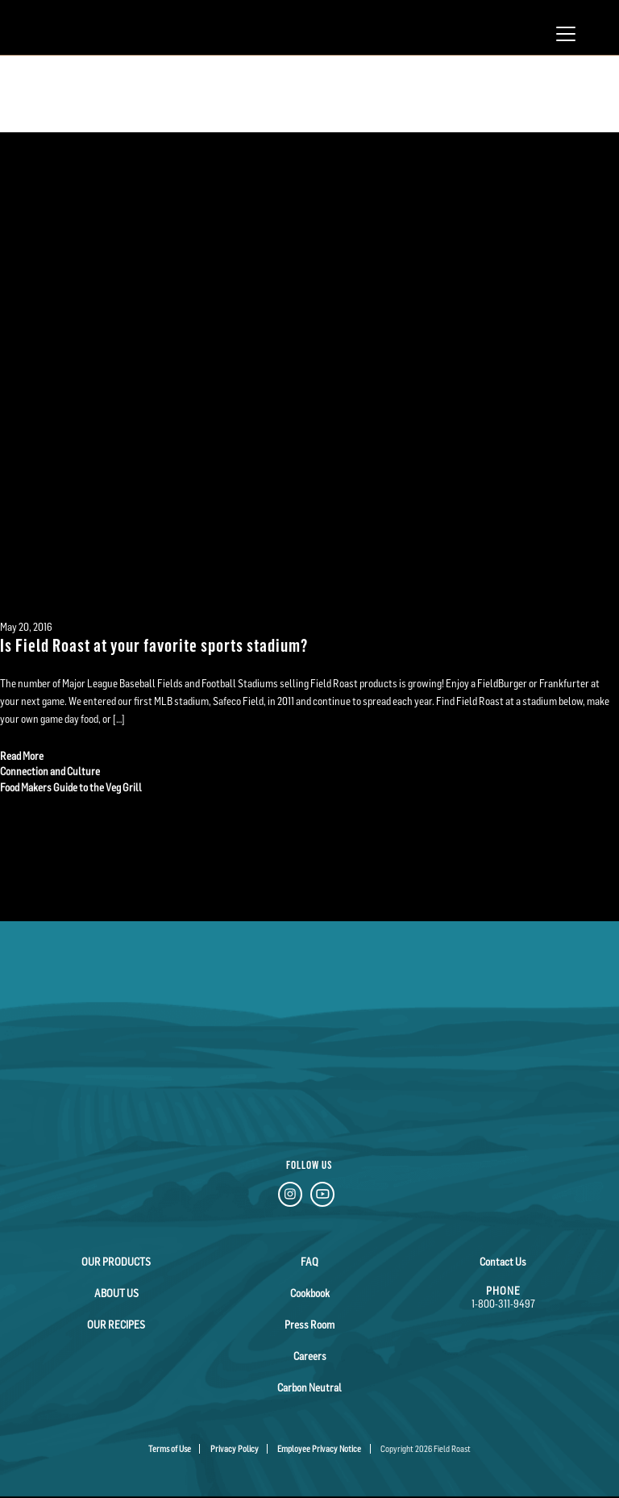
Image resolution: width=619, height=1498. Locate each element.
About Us (116, 1293)
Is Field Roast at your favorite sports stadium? (154, 644)
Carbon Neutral (309, 1387)
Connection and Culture (50, 771)
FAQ (309, 1261)
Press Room (309, 1324)
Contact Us (503, 1261)
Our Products (116, 1261)
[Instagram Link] (290, 1196)
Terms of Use (169, 1449)
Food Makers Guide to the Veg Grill (71, 787)
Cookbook (310, 1293)
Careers (309, 1356)
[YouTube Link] (322, 1196)
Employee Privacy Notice (319, 1449)
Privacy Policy (234, 1449)
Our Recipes (116, 1324)
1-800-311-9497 (503, 1303)
